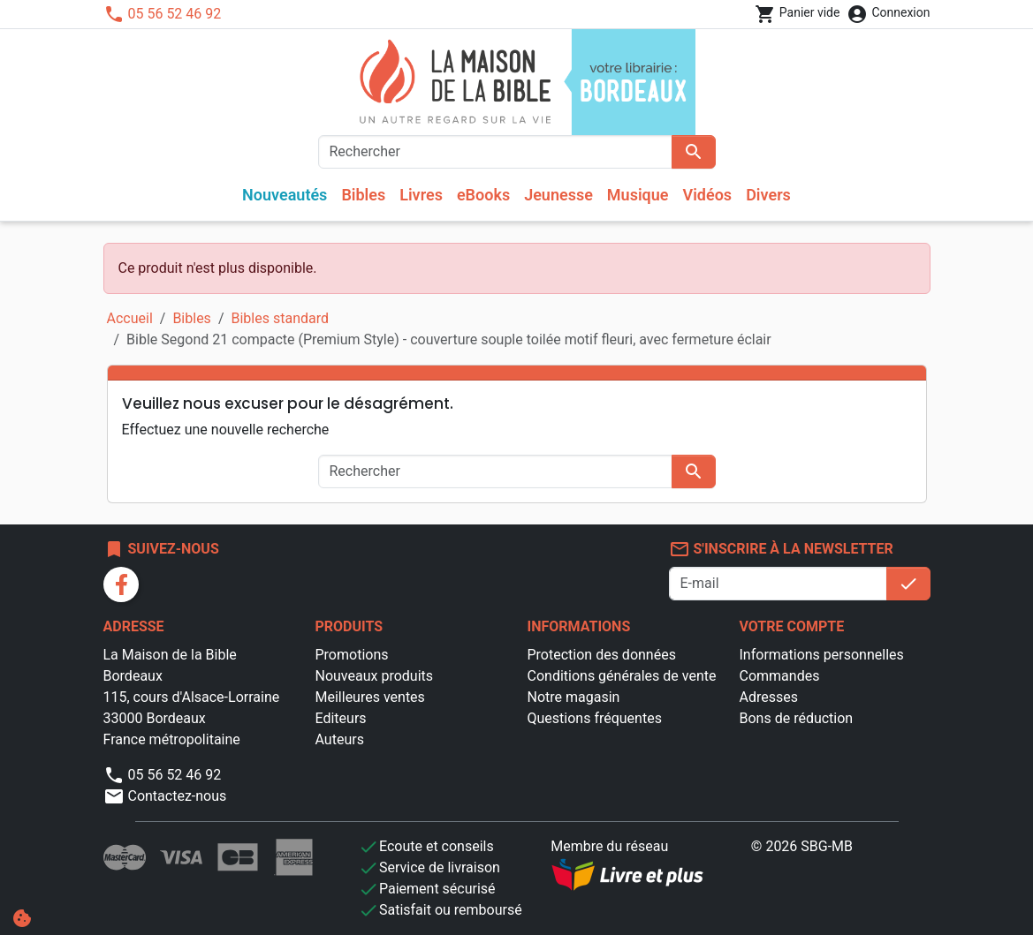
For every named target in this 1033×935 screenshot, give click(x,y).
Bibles (363, 194)
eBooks (483, 194)
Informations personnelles (822, 654)
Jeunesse (558, 194)
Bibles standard (280, 318)
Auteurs (339, 739)
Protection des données (602, 654)
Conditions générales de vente (622, 675)
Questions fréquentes (595, 718)
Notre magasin (574, 697)
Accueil (130, 318)
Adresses (769, 697)
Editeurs (341, 718)
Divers (768, 194)
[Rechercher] (495, 152)
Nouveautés (284, 194)
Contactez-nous (165, 796)
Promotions (352, 654)
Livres (421, 194)
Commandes (780, 675)
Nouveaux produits (374, 675)
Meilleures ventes (370, 697)
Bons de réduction (797, 718)
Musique (638, 194)
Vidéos (708, 194)
